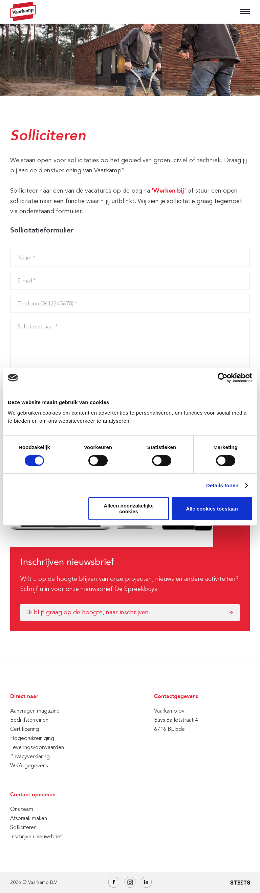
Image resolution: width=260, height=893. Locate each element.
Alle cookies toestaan (212, 509)
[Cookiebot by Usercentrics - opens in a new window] (222, 378)
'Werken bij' (169, 191)
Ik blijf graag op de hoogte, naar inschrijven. (88, 612)
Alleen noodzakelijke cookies (129, 508)
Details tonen (222, 485)
